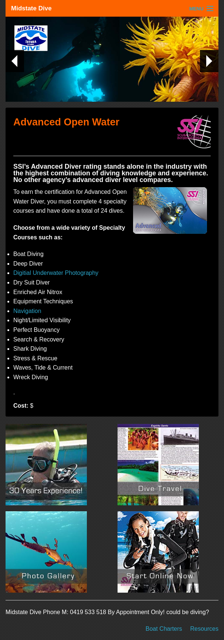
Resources (204, 629)
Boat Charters (164, 629)
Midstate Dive (31, 8)
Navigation (27, 311)
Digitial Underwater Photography (55, 273)
